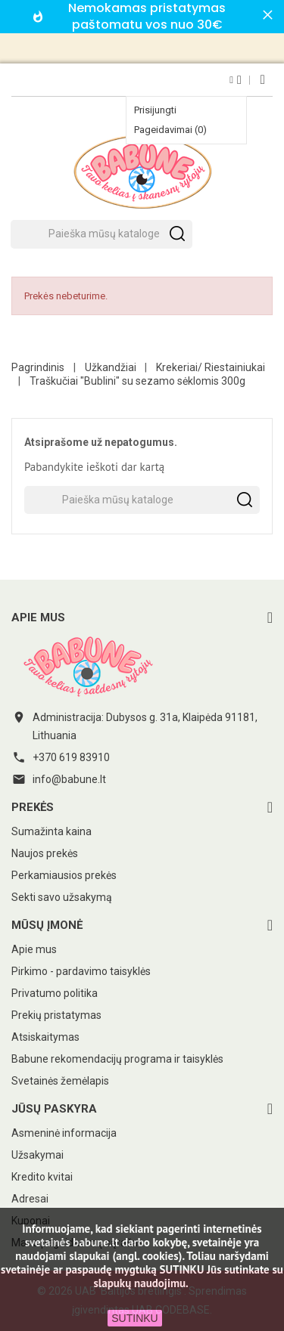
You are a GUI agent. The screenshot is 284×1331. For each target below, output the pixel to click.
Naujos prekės (44, 853)
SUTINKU (134, 1318)
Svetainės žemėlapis (60, 1081)
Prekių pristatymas (56, 1015)
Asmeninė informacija (64, 1133)
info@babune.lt (69, 779)
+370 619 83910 (71, 757)
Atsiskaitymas (45, 1037)
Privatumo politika (54, 993)
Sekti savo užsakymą (61, 897)
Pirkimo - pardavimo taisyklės (81, 971)
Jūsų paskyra (54, 1109)
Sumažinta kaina (51, 831)
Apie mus (34, 949)
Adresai (29, 1199)
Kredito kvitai (42, 1177)
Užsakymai (37, 1155)
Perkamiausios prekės (64, 875)
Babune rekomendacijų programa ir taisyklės (117, 1059)
